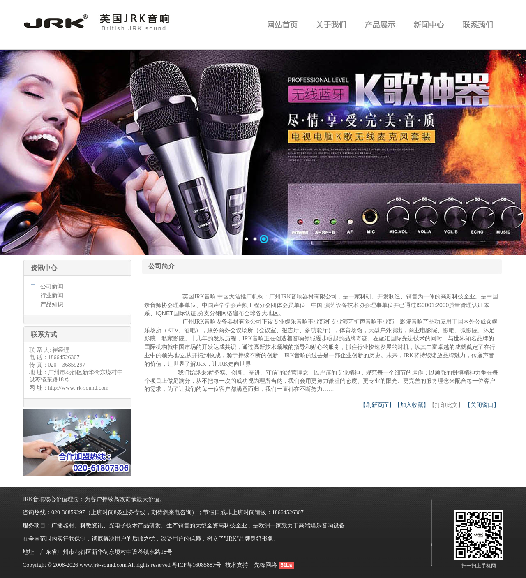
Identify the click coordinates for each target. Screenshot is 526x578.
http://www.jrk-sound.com (78, 388)
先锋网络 (265, 565)
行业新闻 (51, 295)
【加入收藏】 (411, 405)
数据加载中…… (263, 152)
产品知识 (51, 304)
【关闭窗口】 (482, 405)
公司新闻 (51, 286)
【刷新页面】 (377, 405)
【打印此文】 (446, 405)
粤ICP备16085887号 (197, 565)
